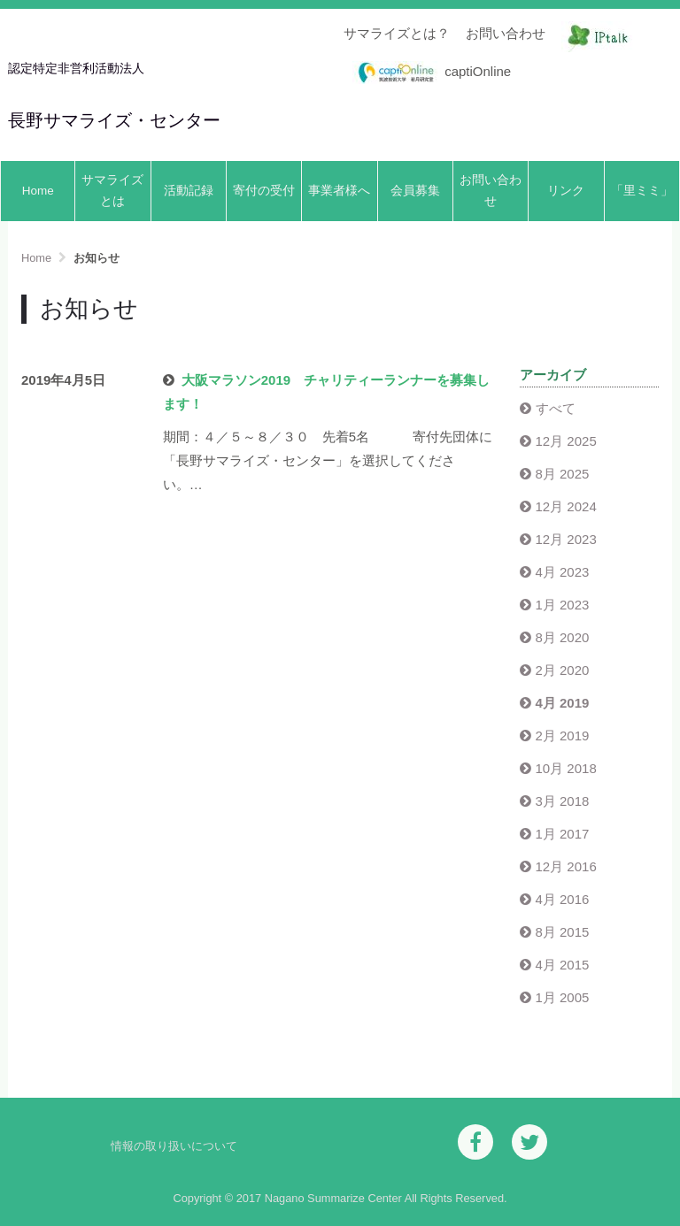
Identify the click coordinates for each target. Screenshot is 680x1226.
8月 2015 (563, 931)
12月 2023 (566, 539)
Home (38, 190)
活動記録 (188, 190)
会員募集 (415, 190)
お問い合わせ (505, 33)
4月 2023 (563, 571)
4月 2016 (563, 899)
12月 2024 (566, 506)
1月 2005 (563, 997)
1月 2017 (563, 833)
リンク (565, 190)
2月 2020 (563, 670)
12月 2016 (566, 866)
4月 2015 (563, 964)
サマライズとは (112, 190)
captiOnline (431, 72)
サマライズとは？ (397, 33)
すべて (556, 408)
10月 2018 (566, 768)
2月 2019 (563, 735)
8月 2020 (563, 637)
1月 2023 (563, 604)
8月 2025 (563, 473)
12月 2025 (566, 440)
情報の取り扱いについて (174, 1146)
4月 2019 (563, 702)
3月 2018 (563, 800)
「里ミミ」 (642, 190)
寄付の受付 (264, 190)
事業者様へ (339, 190)
